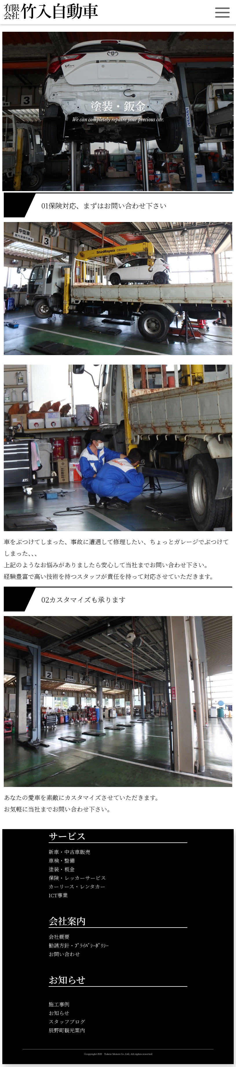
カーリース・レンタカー (77, 886)
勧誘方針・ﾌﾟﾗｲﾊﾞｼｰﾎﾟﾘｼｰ (79, 945)
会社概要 (59, 936)
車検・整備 (62, 860)
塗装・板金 (62, 869)
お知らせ (59, 1012)
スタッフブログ (67, 1021)
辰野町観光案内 (67, 1030)
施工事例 (59, 1004)
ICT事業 (58, 895)
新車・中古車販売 (69, 851)
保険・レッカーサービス (77, 877)
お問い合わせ (64, 954)
